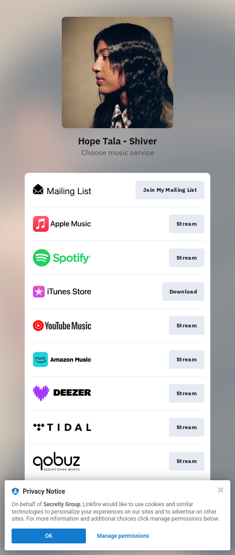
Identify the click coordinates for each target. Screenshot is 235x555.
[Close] (220, 490)
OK (48, 536)
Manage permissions (123, 536)
